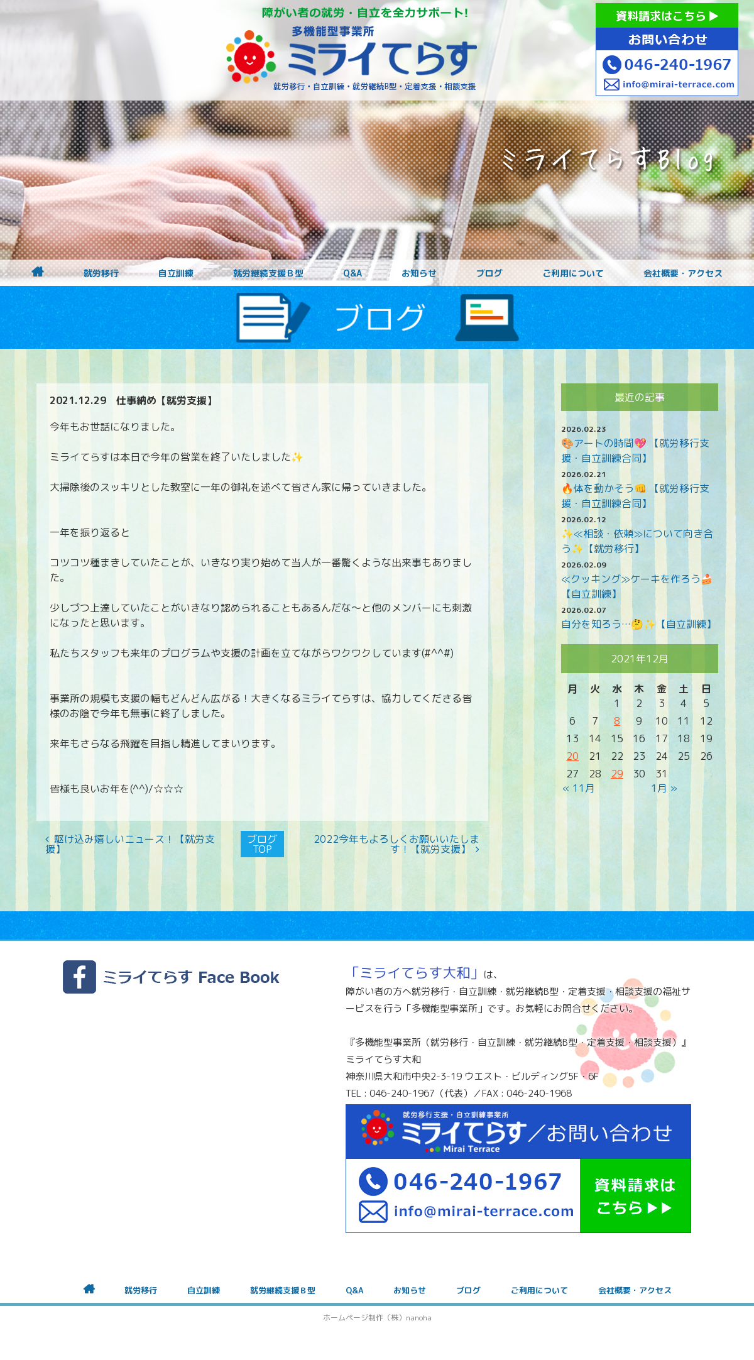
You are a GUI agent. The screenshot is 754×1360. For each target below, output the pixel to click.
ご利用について (573, 273)
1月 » (664, 788)
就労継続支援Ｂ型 (268, 273)
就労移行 (101, 273)
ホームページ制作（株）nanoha (377, 1317)
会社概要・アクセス (683, 273)
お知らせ (419, 273)
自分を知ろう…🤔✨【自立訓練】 (638, 624)
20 (572, 756)
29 (617, 774)
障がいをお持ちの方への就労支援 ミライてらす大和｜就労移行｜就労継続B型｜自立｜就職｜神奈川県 (352, 50)
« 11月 (578, 788)
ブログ (489, 273)
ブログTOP (262, 844)
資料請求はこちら (667, 16)
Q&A (352, 273)
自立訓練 (176, 273)
